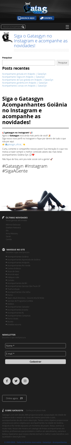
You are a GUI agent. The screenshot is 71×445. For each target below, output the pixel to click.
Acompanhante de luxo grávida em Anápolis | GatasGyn (27, 79)
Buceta (10, 321)
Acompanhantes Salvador (18, 306)
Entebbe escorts (14, 324)
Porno (10, 295)
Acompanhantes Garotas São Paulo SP (23, 286)
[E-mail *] (35, 353)
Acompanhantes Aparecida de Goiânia (23, 259)
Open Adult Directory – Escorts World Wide (25, 298)
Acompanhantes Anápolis (18, 262)
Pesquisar (7, 57)
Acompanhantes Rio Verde (18, 265)
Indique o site (13, 277)
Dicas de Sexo (13, 271)
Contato (48, 18)
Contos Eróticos (14, 268)
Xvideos (10, 303)
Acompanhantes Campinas (18, 315)
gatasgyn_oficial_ (14, 144)
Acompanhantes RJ (15, 312)
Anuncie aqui (27, 18)
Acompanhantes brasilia (17, 309)
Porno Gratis (12, 318)
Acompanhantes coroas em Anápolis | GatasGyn (24, 85)
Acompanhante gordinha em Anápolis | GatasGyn (24, 82)
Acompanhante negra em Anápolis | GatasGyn (23, 76)
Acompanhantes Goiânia (18, 256)
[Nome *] (35, 345)
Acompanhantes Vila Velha (18, 292)
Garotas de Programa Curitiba (20, 301)
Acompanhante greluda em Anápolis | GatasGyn (24, 73)
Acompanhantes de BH (17, 283)
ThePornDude (13, 289)
